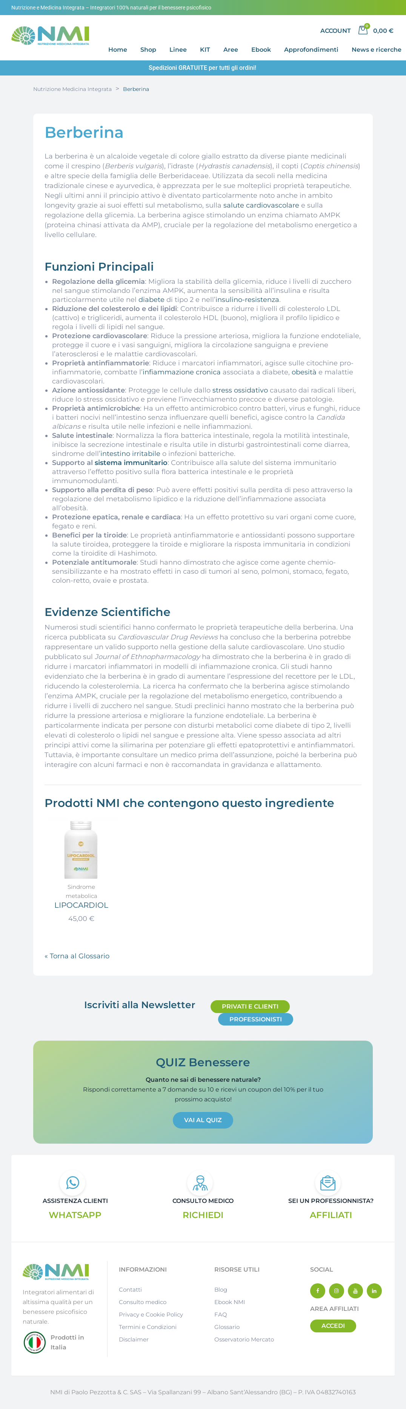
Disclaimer (134, 1339)
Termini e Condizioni (148, 1327)
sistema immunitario (131, 463)
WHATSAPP (75, 1215)
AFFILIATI (331, 1215)
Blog (220, 1290)
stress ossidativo (240, 390)
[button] (250, 1006)
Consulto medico (142, 1302)
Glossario (227, 1327)
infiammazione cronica (182, 372)
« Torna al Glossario (77, 956)
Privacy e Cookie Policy (151, 1314)
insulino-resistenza (247, 300)
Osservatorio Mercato (244, 1339)
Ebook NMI (229, 1302)
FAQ (220, 1314)
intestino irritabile (130, 454)
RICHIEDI (203, 1215)
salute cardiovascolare (261, 205)
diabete (151, 300)
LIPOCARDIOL (81, 905)
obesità (304, 372)
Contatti (130, 1290)
